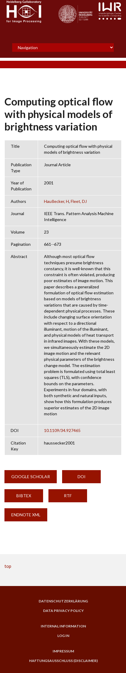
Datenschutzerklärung (63, 601)
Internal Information (63, 626)
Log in (63, 636)
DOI (82, 476)
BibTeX (23, 495)
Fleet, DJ (79, 201)
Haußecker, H (56, 201)
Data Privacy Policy (63, 611)
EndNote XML (25, 514)
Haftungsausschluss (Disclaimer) (63, 661)
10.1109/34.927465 (62, 430)
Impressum (63, 651)
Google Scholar (30, 476)
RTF (68, 495)
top (7, 566)
